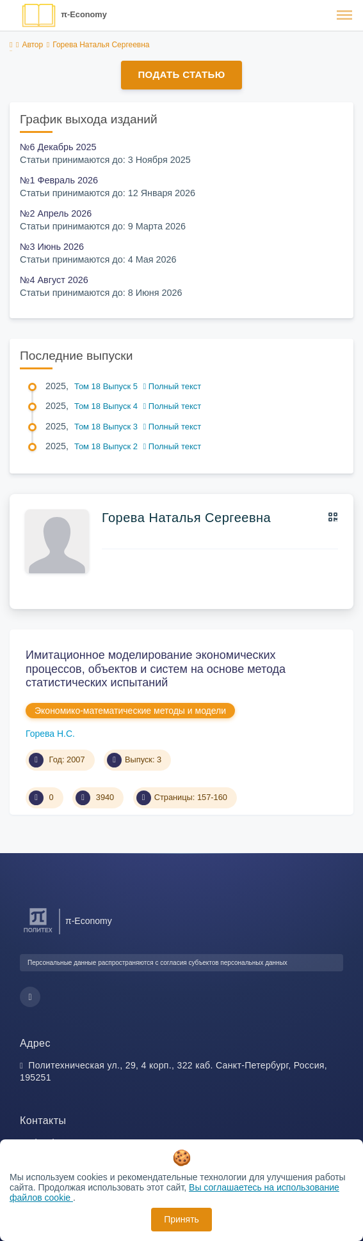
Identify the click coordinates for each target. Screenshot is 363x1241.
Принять (181, 1219)
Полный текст (172, 386)
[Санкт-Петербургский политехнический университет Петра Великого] (38, 932)
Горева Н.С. (50, 733)
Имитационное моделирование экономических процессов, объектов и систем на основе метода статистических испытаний (156, 669)
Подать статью (181, 74)
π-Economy (84, 14)
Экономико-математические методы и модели (130, 710)
